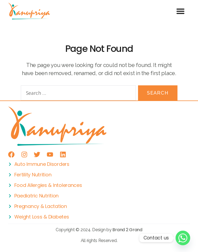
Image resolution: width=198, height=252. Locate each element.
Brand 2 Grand (127, 230)
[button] (180, 11)
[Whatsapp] (183, 238)
